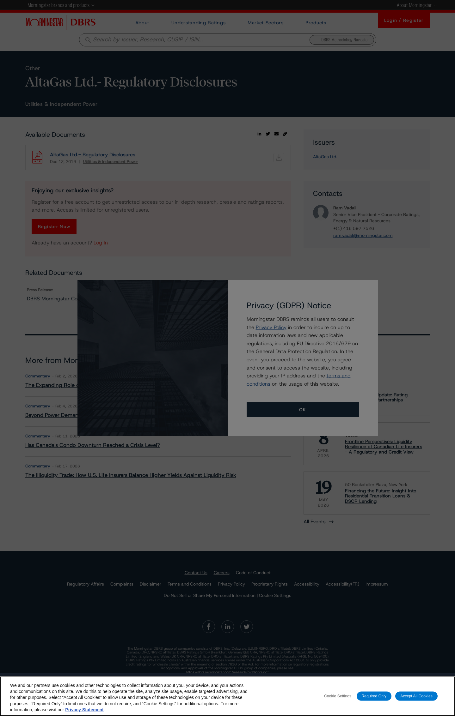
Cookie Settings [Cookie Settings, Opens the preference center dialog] (337, 696)
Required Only (374, 696)
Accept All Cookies (416, 696)
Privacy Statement (84, 709)
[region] (227, 696)
